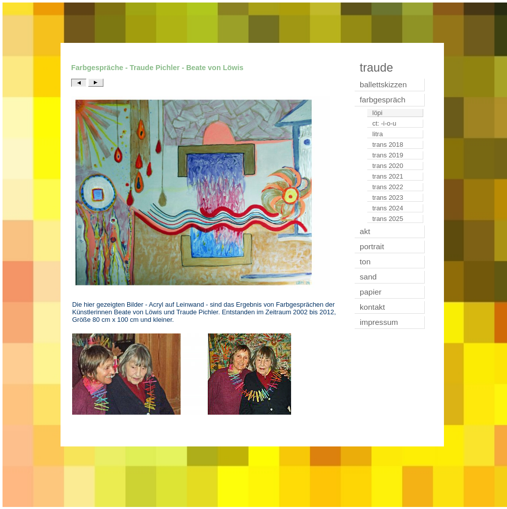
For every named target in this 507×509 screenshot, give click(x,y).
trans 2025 (387, 218)
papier (370, 292)
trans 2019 (387, 155)
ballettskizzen (383, 84)
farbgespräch (383, 99)
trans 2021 (387, 176)
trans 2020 (387, 165)
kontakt (372, 307)
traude (376, 67)
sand (368, 276)
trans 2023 (387, 197)
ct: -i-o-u (384, 123)
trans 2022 (387, 187)
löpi (377, 113)
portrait (372, 246)
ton (365, 261)
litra (377, 134)
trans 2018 (387, 144)
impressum (379, 322)
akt (365, 231)
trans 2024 (387, 208)
